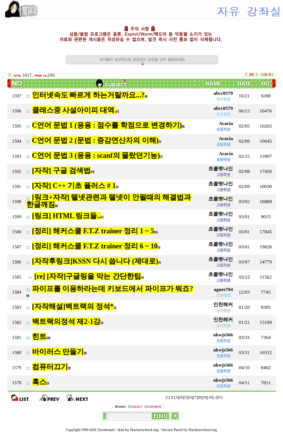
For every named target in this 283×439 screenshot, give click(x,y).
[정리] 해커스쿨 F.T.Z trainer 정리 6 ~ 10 (95, 246)
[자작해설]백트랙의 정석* (73, 306)
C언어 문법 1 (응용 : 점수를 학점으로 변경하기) (107, 125)
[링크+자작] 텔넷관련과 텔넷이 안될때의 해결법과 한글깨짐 (108, 200)
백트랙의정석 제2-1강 (66, 321)
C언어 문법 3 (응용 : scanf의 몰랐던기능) (96, 155)
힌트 (39, 336)
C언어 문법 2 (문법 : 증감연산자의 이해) (95, 140)
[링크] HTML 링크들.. (66, 216)
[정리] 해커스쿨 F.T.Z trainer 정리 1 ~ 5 (93, 231)
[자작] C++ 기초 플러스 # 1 (74, 185)
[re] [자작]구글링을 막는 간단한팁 (87, 276)
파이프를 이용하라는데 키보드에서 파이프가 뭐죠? (112, 289)
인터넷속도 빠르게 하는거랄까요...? (88, 95)
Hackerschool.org (144, 430)
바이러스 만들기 (58, 352)
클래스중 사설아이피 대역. (74, 110)
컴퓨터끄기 (50, 367)
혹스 (39, 382)
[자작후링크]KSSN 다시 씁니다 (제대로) (95, 261)
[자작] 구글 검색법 (61, 170)
